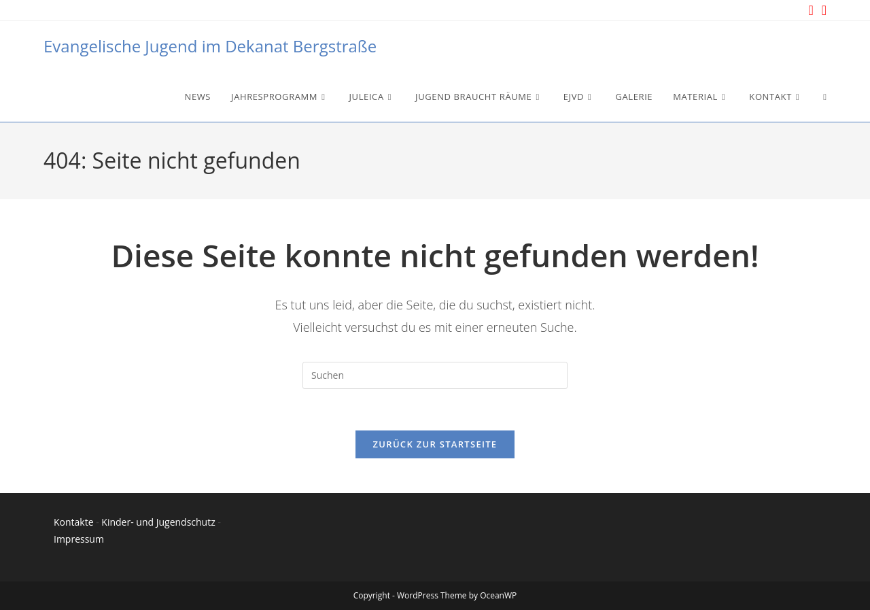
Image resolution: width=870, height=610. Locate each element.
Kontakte (74, 521)
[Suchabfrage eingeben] (435, 375)
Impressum (79, 538)
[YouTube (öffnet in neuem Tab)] (822, 10)
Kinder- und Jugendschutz (158, 521)
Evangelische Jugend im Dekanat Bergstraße (210, 46)
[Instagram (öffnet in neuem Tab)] (810, 10)
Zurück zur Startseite (435, 444)
